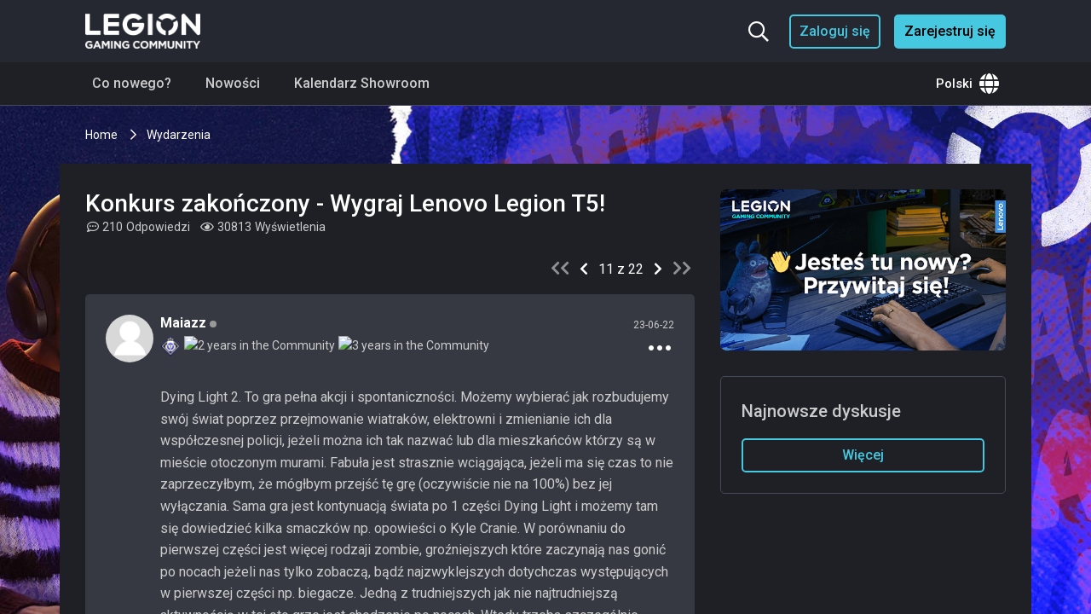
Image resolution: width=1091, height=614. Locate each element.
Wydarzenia (179, 135)
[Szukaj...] (759, 31)
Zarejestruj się (950, 31)
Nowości (232, 83)
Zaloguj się (834, 31)
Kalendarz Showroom (362, 83)
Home (102, 135)
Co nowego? (131, 83)
